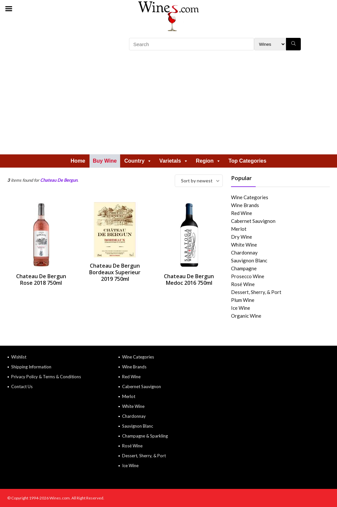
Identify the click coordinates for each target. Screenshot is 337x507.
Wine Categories (249, 197)
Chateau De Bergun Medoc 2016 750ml (189, 279)
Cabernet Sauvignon (253, 221)
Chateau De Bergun (58, 180)
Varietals (173, 161)
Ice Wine (240, 308)
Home (78, 161)
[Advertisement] (168, 105)
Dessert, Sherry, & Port (256, 292)
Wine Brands (245, 205)
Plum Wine (242, 300)
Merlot (238, 229)
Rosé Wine (243, 284)
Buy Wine (105, 161)
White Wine (244, 245)
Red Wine (241, 213)
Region (208, 161)
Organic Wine (246, 316)
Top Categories (247, 161)
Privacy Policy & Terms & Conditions (46, 376)
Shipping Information (31, 366)
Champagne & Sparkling (145, 436)
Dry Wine (241, 237)
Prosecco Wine (247, 276)
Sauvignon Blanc (249, 260)
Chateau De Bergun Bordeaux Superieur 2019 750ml (115, 272)
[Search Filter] (270, 44)
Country (138, 161)
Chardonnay (244, 252)
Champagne (244, 268)
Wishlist (18, 357)
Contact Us (22, 386)
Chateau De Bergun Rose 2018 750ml (41, 279)
